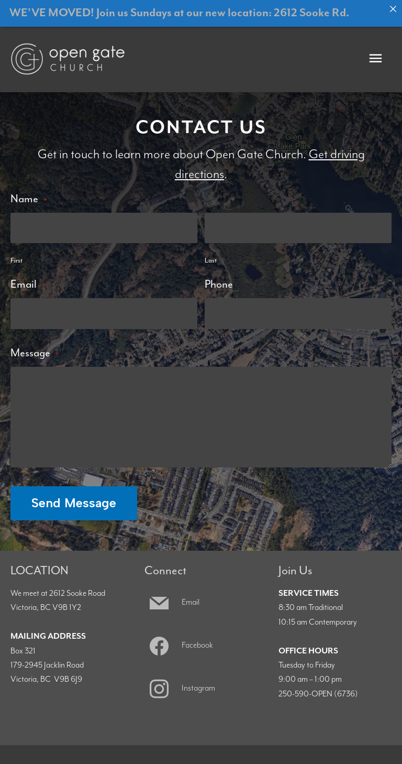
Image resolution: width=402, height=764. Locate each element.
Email (27, 277)
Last (211, 254)
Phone (219, 277)
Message (34, 346)
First (16, 254)
